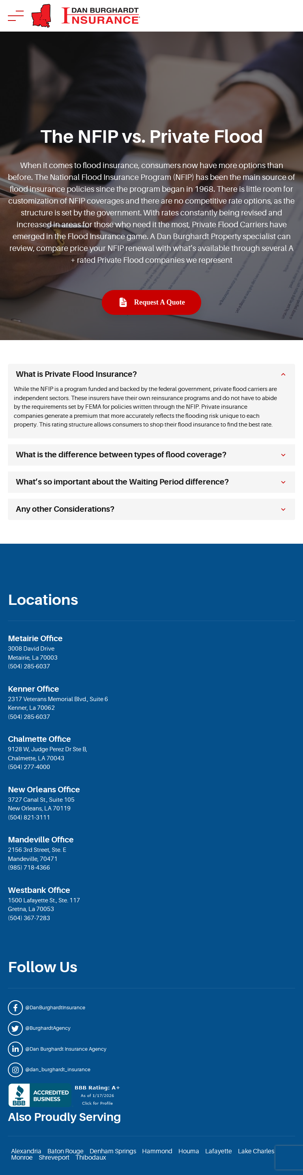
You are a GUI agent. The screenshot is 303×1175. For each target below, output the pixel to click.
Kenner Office (33, 689)
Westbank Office (39, 890)
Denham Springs (113, 1151)
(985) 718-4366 (29, 867)
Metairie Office (35, 638)
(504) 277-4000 (29, 767)
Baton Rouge (65, 1151)
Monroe (22, 1157)
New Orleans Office (44, 789)
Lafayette (218, 1151)
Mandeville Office (41, 839)
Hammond (157, 1151)
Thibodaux (90, 1157)
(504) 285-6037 (29, 666)
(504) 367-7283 (29, 918)
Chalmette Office (39, 739)
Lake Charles (256, 1151)
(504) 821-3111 (29, 817)
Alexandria (26, 1151)
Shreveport (54, 1157)
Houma (188, 1151)
